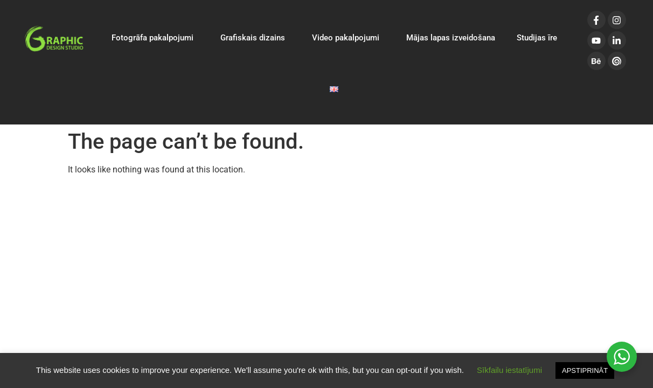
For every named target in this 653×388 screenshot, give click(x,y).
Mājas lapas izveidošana (450, 38)
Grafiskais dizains (255, 37)
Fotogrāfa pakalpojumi (155, 37)
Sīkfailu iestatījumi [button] (509, 370)
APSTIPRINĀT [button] (585, 370)
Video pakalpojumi (348, 37)
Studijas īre (537, 38)
